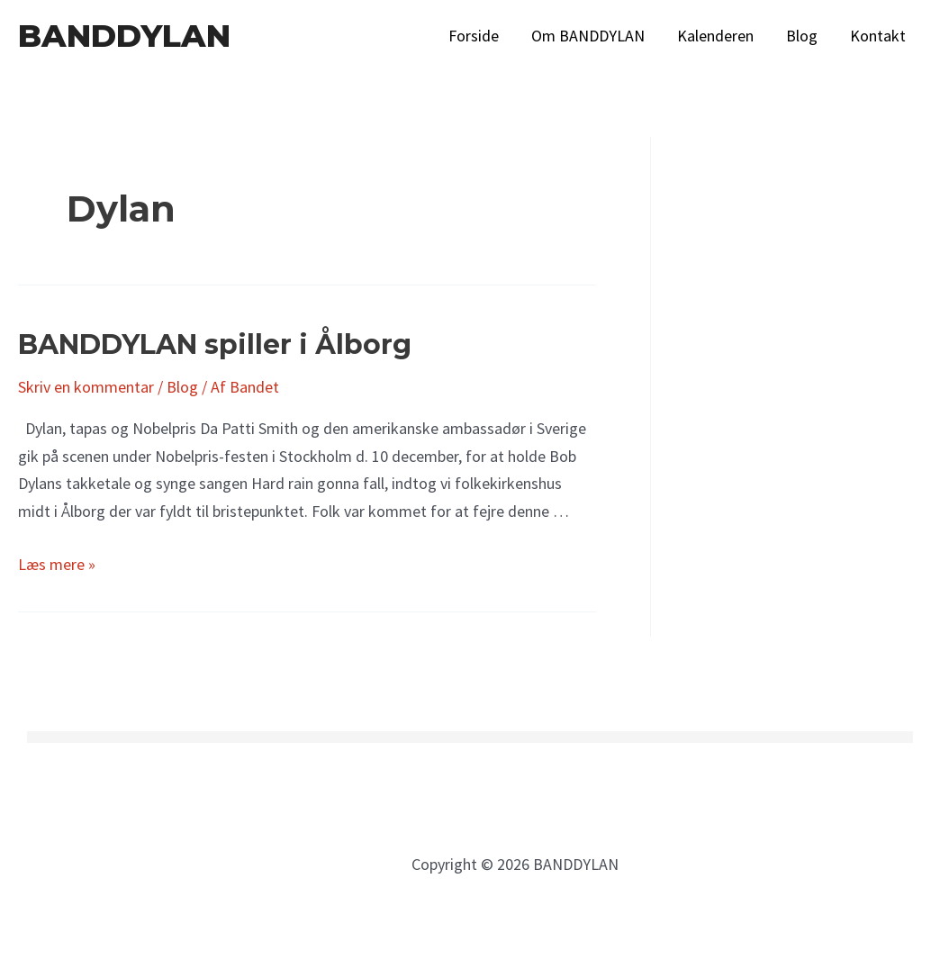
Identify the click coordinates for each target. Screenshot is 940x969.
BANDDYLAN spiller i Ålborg (214, 344)
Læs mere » (56, 564)
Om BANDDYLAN (588, 35)
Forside (473, 35)
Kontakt (878, 35)
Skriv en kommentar (86, 386)
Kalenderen (715, 35)
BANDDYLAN (124, 35)
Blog (802, 35)
